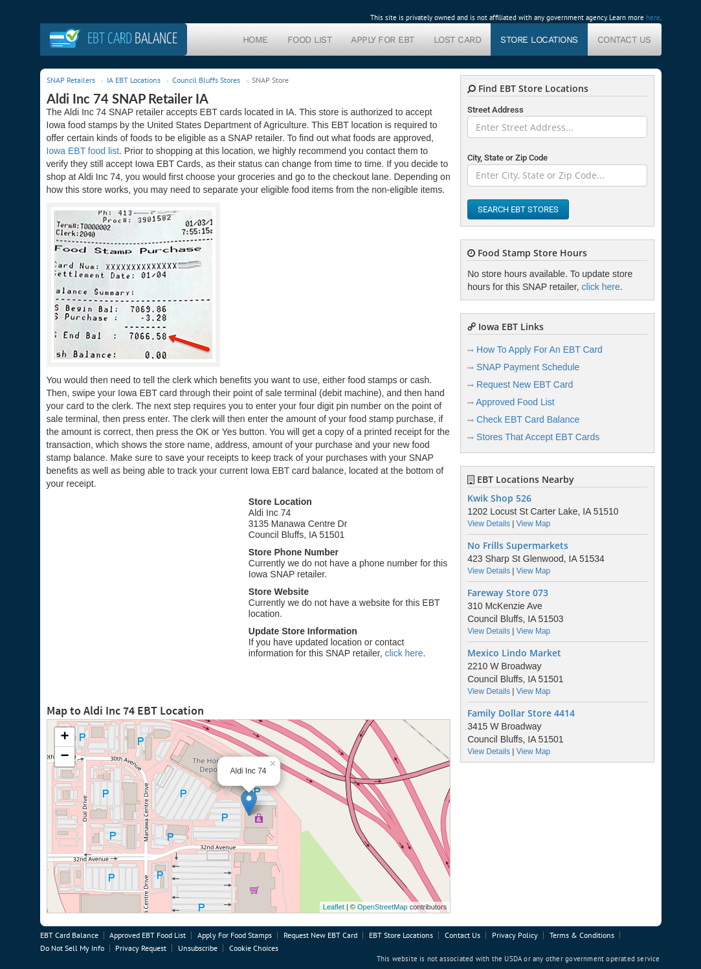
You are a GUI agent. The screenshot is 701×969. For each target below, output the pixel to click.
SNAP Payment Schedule (527, 367)
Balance (132, 39)
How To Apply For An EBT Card (539, 349)
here (653, 17)
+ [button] (64, 737)
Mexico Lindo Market (514, 653)
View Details (488, 523)
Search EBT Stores (518, 209)
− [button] (64, 756)
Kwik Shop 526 (499, 498)
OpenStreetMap (382, 907)
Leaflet (333, 907)
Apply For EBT (382, 39)
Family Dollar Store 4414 (521, 713)
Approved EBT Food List (147, 935)
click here (403, 653)
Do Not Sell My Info (72, 948)
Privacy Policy (515, 935)
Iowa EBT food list (83, 151)
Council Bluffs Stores (206, 80)
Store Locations (539, 39)
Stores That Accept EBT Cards (537, 437)
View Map (533, 523)
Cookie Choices (253, 948)
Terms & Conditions (582, 935)
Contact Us (624, 39)
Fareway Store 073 (507, 593)
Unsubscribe (197, 948)
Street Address (495, 110)
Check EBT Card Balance (527, 419)
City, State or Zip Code (507, 157)
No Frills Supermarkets (517, 545)
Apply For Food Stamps (234, 935)
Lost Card (458, 39)
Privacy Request (140, 948)
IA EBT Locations (134, 80)
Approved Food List (515, 402)
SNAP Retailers (71, 80)
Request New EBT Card (524, 384)
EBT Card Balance (69, 935)
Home (255, 39)
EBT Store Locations (401, 935)
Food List (309, 39)
